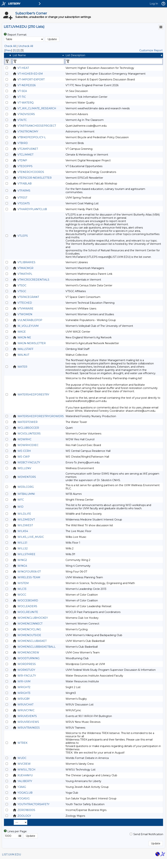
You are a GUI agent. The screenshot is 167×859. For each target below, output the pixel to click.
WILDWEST (25, 525)
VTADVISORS (26, 114)
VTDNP (22, 160)
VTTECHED (25, 302)
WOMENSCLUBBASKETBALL (37, 646)
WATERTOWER (28, 422)
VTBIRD (23, 143)
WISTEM (23, 583)
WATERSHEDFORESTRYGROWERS (41, 416)
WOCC (22, 594)
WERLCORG (26, 486)
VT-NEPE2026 (27, 85)
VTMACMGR (25, 268)
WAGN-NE (24, 337)
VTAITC (22, 120)
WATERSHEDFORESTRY (33, 394)
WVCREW (24, 763)
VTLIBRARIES (26, 262)
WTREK (22, 742)
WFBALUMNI (26, 494)
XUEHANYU (25, 775)
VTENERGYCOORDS (31, 172)
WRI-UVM (24, 681)
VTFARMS (24, 190)
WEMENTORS (27, 477)
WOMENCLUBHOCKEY (33, 617)
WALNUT (23, 354)
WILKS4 (23, 531)
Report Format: (17, 34)
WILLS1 (22, 542)
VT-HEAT (23, 68)
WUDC (22, 758)
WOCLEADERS (27, 606)
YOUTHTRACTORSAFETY (33, 804)
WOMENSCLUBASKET (32, 641)
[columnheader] (8, 55)
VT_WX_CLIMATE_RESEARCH (37, 108)
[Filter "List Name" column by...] (38, 61)
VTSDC (22, 285)
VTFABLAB (25, 183)
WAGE (22, 331)
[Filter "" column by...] (8, 61)
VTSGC (22, 291)
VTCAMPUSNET (28, 148)
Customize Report (151, 50)
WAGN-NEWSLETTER (32, 343)
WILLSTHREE (26, 554)
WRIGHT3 (24, 693)
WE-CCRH (24, 451)
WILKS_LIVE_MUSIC (31, 537)
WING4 (22, 565)
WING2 (22, 560)
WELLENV (24, 468)
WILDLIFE (24, 513)
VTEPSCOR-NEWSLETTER (35, 177)
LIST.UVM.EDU (11, 854)
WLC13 (22, 589)
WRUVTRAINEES (29, 727)
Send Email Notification (148, 834)
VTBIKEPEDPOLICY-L (32, 137)
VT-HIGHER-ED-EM (30, 73)
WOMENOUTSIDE (29, 635)
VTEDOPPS (25, 166)
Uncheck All (25, 46)
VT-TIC (22, 96)
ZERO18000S (26, 810)
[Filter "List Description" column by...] (114, 61)
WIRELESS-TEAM (29, 577)
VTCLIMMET (25, 154)
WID (20, 506)
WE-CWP (24, 456)
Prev (8, 50)
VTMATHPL (25, 273)
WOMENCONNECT (30, 623)
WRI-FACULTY (27, 675)
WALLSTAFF (25, 349)
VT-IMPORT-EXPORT (31, 79)
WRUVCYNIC (26, 710)
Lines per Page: (17, 831)
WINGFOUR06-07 (29, 571)
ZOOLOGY (24, 815)
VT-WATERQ (26, 102)
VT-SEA (22, 91)
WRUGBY (24, 698)
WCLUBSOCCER (28, 427)
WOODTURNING (29, 658)
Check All (10, 46)
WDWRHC (24, 439)
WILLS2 (23, 548)
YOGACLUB (25, 792)
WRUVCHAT (25, 704)
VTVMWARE (25, 308)
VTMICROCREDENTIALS (33, 279)
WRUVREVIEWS (28, 722)
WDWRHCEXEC (28, 445)
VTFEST (22, 197)
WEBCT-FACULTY (29, 462)
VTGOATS (24, 203)
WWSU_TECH (26, 769)
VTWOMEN (25, 314)
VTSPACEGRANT (28, 297)
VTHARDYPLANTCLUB (32, 209)
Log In (154, 3)
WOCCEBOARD (28, 600)
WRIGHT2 (24, 687)
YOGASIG (24, 798)
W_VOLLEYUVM (28, 326)
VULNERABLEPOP (30, 320)
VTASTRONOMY (28, 131)
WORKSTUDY (26, 669)
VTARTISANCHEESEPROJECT (37, 125)
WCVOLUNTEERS (29, 433)
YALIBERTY (25, 781)
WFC (21, 499)
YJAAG (22, 787)
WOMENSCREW (28, 652)
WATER (22, 366)
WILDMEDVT (26, 519)
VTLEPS (23, 235)
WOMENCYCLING (29, 629)
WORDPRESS (27, 664)
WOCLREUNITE (28, 612)
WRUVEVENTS (27, 716)
